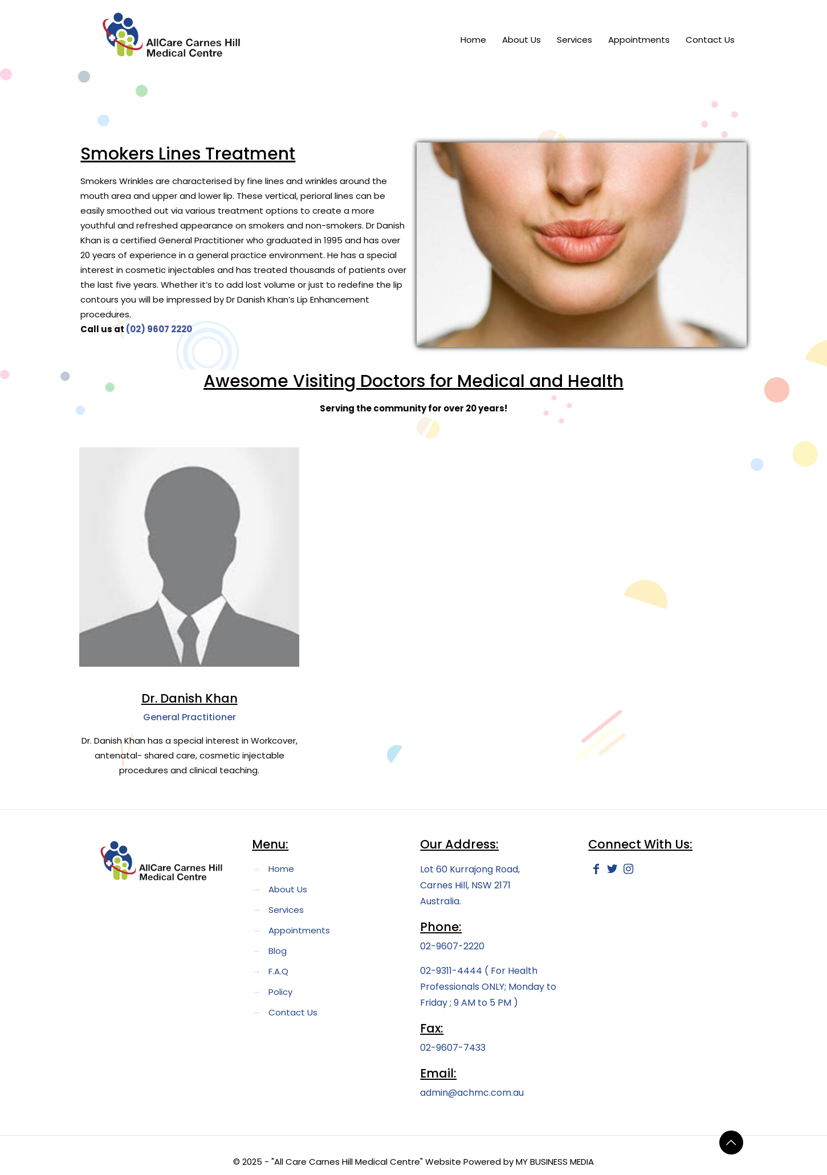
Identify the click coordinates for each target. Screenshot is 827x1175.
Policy (280, 992)
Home (281, 869)
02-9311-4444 (452, 970)
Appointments (299, 930)
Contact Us (292, 1012)
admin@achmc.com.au (472, 1092)
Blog (277, 951)
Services (286, 910)
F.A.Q (278, 971)
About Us (287, 889)
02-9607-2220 (452, 946)
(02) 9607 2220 (159, 329)
